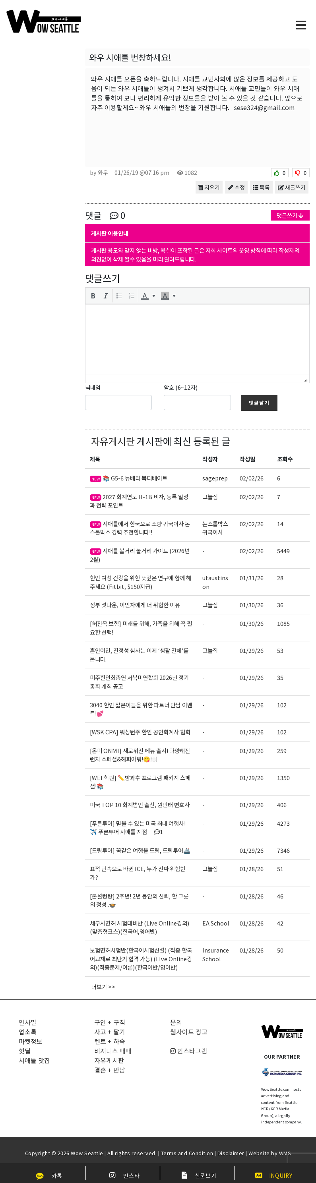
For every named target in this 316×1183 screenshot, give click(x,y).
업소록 (28, 1031)
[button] (93, 295)
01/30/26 (252, 604)
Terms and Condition (187, 1153)
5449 (283, 550)
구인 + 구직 (109, 1022)
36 (280, 604)
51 (280, 868)
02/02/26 (252, 478)
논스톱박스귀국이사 (215, 527)
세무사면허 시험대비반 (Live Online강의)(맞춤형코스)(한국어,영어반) (139, 927)
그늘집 (210, 496)
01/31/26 (252, 577)
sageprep (215, 478)
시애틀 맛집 (34, 1060)
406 (282, 804)
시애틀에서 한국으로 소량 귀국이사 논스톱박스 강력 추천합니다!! (140, 527)
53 (280, 650)
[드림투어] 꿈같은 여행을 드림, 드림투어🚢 (140, 850)
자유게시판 (113, 441)
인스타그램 (188, 1050)
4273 (283, 823)
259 (282, 750)
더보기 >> (103, 986)
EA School (215, 923)
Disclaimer (230, 1153)
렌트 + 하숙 (109, 1041)
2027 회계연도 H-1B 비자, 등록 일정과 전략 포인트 (139, 500)
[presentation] (93, 295)
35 (280, 677)
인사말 (28, 1022)
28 (280, 577)
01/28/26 (252, 868)
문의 (176, 1022)
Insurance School (215, 954)
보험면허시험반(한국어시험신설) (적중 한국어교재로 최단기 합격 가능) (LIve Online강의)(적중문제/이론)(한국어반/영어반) (141, 958)
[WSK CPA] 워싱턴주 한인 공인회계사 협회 (140, 732)
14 (280, 523)
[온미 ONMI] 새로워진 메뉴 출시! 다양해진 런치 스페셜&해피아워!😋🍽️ (140, 754)
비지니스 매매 (113, 1050)
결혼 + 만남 (109, 1070)
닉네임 (93, 387)
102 (282, 705)
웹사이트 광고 (188, 1031)
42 (280, 923)
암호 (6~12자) (181, 387)
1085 (283, 623)
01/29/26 (252, 650)
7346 (283, 850)
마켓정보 (31, 1041)
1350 (283, 777)
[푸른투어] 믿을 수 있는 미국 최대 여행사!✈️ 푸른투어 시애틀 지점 (138, 827)
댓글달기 (259, 403)
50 (280, 950)
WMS (285, 1153)
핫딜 (25, 1050)
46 (280, 896)
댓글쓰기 (290, 215)
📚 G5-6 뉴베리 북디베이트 (128, 478)
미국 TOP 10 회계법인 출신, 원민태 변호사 (140, 804)
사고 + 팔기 (109, 1031)
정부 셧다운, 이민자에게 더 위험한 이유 (135, 604)
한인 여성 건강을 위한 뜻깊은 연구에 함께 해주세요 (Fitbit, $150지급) (140, 582)
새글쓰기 (292, 187)
